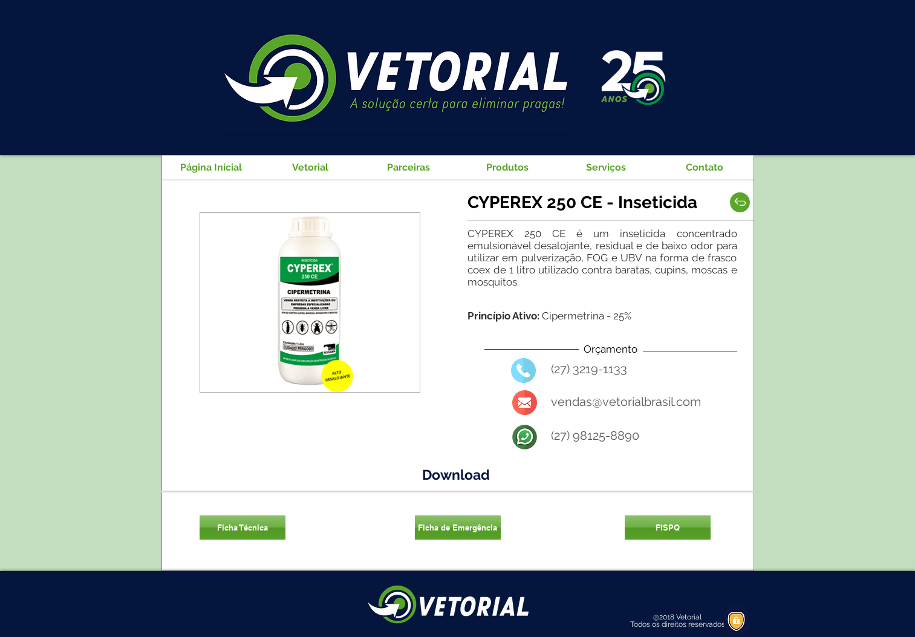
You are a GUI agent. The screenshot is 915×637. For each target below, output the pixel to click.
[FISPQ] (668, 527)
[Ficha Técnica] (242, 527)
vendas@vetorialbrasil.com (626, 401)
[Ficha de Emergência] (458, 527)
